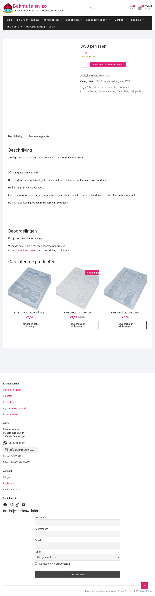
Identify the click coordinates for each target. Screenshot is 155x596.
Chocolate (122, 91)
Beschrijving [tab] (15, 136)
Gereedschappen (98, 19)
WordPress (146, 591)
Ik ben (38, 551)
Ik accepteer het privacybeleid (52, 563)
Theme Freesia (125, 591)
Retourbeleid (9, 402)
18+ (97, 81)
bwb (95, 87)
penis (138, 91)
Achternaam (41, 529)
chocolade (124, 87)
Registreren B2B (11, 489)
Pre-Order (22, 19)
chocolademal (88, 91)
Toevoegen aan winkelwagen (108, 64)
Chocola (111, 87)
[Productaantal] (84, 65)
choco (102, 87)
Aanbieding (14, 26)
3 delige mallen (109, 81)
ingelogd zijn (25, 250)
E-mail (38, 540)
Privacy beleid (10, 414)
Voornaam (40, 517)
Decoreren (74, 19)
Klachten (7, 396)
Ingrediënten (52, 19)
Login (52, 26)
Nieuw (35, 19)
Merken (120, 19)
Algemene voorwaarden (15, 408)
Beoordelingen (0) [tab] (38, 136)
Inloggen (7, 477)
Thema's (138, 19)
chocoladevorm (106, 91)
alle (121, 81)
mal (132, 91)
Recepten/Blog (35, 26)
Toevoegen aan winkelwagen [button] (30, 325)
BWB (127, 81)
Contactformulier (12, 389)
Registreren (9, 483)
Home (8, 19)
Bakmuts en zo (30, 6)
